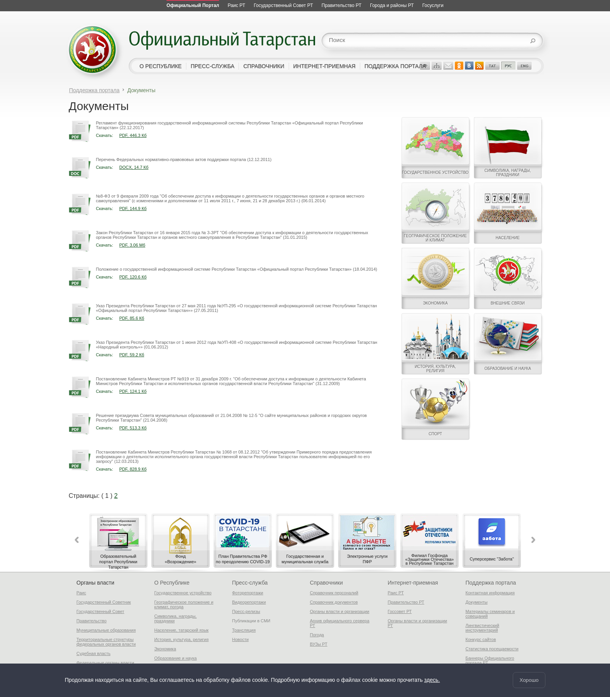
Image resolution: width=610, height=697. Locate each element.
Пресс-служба (250, 583)
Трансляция (244, 630)
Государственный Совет (100, 611)
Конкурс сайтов (481, 639)
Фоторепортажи (247, 592)
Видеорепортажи (249, 602)
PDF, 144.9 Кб (133, 208)
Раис (81, 592)
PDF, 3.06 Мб (132, 245)
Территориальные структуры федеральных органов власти (106, 641)
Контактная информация (490, 592)
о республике (161, 66)
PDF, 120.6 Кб (133, 277)
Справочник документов (334, 602)
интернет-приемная (324, 66)
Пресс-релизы (246, 611)
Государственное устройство (183, 592)
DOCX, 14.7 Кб (134, 167)
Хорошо (528, 680)
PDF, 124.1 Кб (133, 391)
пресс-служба (213, 66)
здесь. (432, 680)
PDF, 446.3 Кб (133, 135)
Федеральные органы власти (105, 662)
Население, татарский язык (181, 630)
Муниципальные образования (106, 630)
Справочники (326, 583)
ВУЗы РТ (319, 644)
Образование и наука (175, 658)
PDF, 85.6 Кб (131, 318)
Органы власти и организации (340, 611)
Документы (477, 602)
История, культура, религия (181, 639)
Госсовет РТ (400, 611)
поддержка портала (395, 66)
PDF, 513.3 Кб (133, 428)
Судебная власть (93, 653)
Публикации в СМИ (251, 620)
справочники (263, 66)
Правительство (92, 620)
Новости (240, 639)
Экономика (165, 648)
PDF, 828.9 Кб (133, 469)
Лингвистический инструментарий (483, 627)
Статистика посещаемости (492, 648)
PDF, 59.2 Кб (131, 354)
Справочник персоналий (334, 592)
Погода (317, 634)
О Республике (171, 583)
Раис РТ (396, 592)
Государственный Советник (104, 602)
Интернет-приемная (413, 583)
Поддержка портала (94, 90)
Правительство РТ (406, 602)
